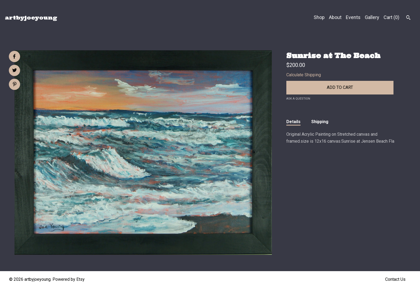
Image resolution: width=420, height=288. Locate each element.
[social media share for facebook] (14, 56)
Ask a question (298, 98)
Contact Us (395, 279)
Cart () (391, 17)
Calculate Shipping (303, 74)
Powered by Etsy (68, 279)
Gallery (372, 17)
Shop (319, 17)
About (335, 17)
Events (353, 17)
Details (293, 121)
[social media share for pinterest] (14, 85)
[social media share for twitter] (14, 71)
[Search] (408, 18)
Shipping (319, 121)
